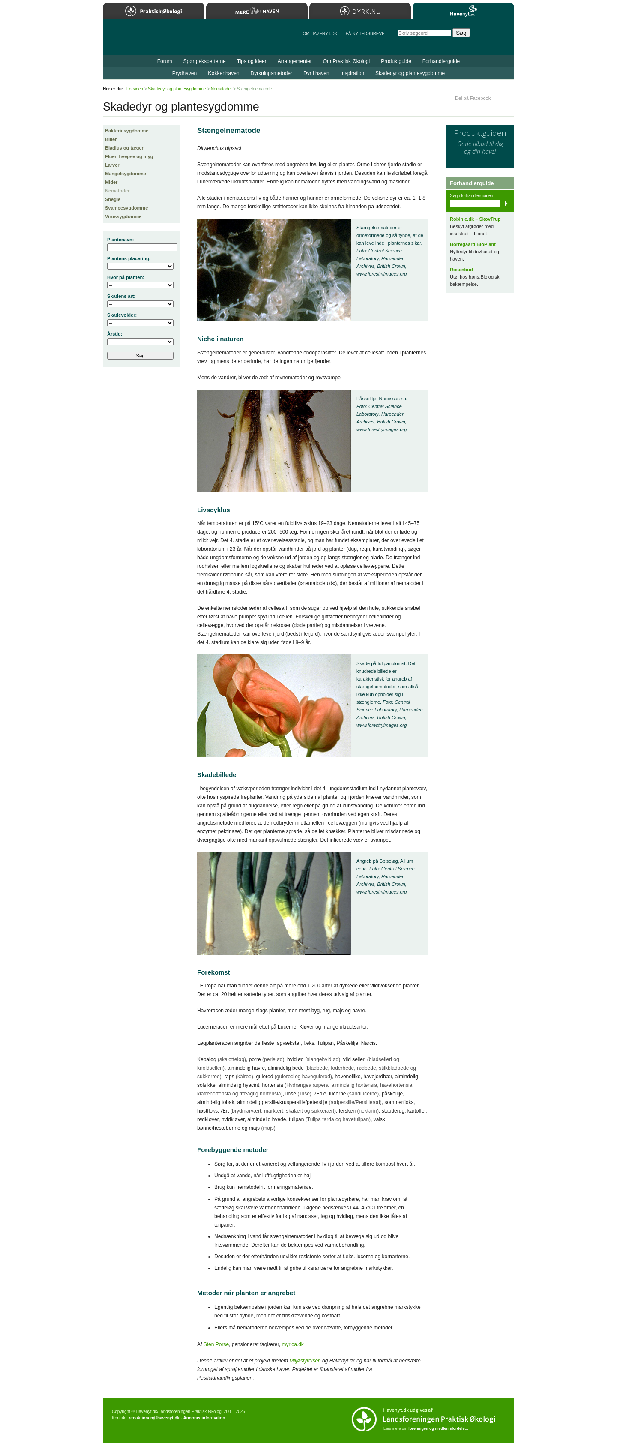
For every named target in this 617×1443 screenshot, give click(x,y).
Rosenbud (461, 269)
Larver (112, 165)
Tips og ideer (252, 61)
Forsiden (134, 89)
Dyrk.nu (360, 11)
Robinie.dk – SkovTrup (475, 219)
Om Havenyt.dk (320, 33)
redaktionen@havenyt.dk (154, 1418)
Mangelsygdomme (125, 173)
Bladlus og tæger (124, 147)
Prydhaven (184, 73)
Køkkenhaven (223, 73)
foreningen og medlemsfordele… (438, 1428)
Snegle (112, 199)
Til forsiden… (140, 40)
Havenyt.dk (463, 11)
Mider (111, 182)
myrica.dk (292, 1344)
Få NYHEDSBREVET (366, 33)
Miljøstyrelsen (304, 1361)
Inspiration (352, 73)
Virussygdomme (123, 216)
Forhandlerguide (441, 61)
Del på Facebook (473, 98)
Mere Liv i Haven (257, 11)
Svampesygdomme (126, 207)
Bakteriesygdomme (127, 130)
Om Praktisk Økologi (346, 61)
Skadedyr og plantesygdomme (410, 73)
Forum (164, 61)
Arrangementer (295, 61)
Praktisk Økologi (153, 11)
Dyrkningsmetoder (271, 73)
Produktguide (396, 61)
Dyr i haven (316, 73)
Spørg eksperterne (204, 61)
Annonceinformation (204, 1418)
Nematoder (117, 190)
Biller (111, 139)
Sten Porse (216, 1344)
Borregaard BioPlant (473, 244)
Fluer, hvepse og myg (129, 156)
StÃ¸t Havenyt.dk (495, 37)
